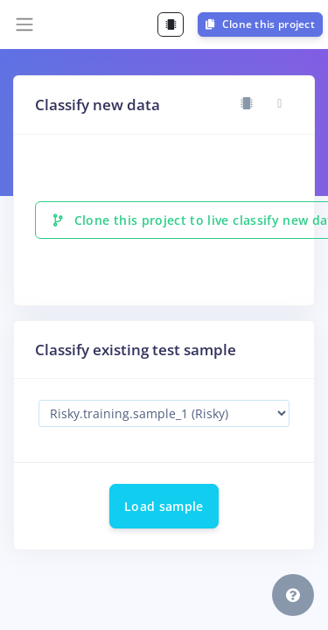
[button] (293, 595)
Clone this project (260, 24)
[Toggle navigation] (24, 24)
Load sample (164, 506)
